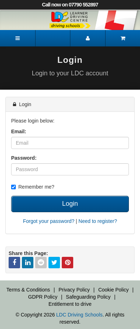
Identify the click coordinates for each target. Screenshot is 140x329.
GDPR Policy (42, 297)
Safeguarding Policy (88, 297)
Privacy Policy (74, 290)
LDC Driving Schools (79, 315)
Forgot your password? (48, 221)
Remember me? (32, 187)
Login (70, 203)
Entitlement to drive (70, 304)
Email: (18, 131)
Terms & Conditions (28, 290)
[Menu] (17, 38)
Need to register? (98, 221)
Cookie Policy (113, 290)
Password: (24, 158)
